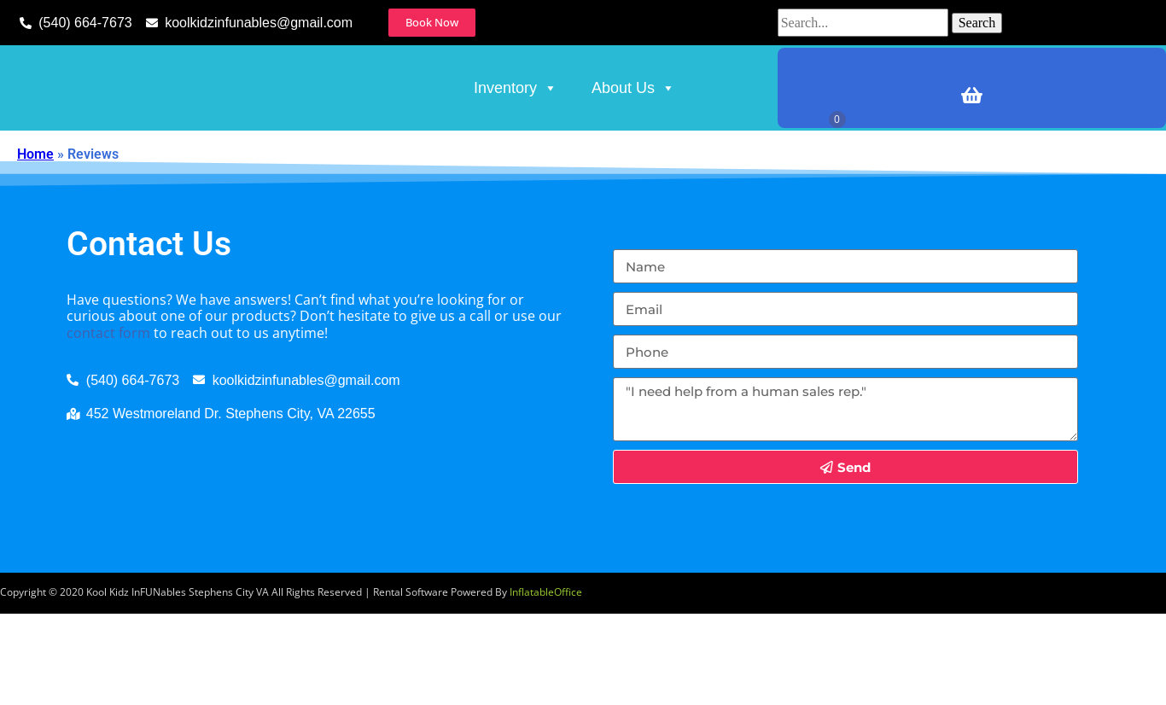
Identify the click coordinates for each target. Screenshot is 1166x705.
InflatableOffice (546, 684)
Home (35, 245)
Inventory (515, 134)
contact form (108, 424)
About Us (633, 134)
